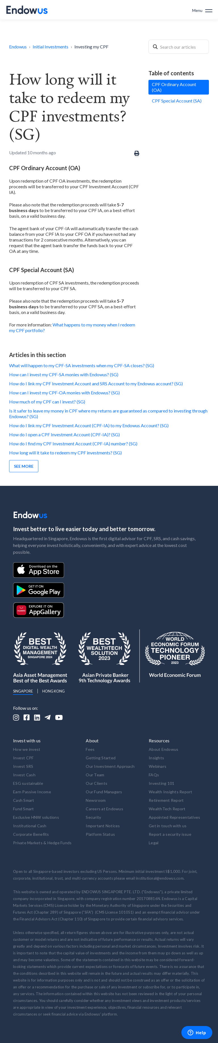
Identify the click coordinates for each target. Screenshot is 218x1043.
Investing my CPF (91, 46)
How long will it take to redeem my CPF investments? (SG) (65, 452)
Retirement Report (166, 800)
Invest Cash (24, 774)
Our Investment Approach (110, 766)
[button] (202, 10)
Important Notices (103, 825)
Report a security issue (170, 834)
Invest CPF (23, 757)
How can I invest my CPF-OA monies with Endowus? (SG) (64, 392)
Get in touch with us (167, 825)
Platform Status (100, 834)
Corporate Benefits (31, 834)
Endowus (18, 46)
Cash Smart (23, 800)
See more (23, 466)
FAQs (154, 774)
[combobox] (178, 47)
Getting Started (101, 757)
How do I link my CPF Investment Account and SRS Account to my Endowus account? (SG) (96, 383)
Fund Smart (23, 808)
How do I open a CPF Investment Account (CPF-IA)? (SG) (64, 434)
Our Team (95, 774)
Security (93, 817)
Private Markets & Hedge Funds (42, 842)
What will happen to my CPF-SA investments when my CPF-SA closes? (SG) (81, 365)
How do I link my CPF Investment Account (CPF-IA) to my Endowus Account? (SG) (89, 425)
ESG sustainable (28, 783)
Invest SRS (23, 766)
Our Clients (96, 783)
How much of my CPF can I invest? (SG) (47, 401)
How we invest (26, 749)
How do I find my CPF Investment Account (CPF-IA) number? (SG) (73, 443)
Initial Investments (50, 46)
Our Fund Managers (104, 791)
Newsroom (96, 800)
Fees (90, 749)
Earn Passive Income (32, 791)
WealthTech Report (167, 808)
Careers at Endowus (104, 808)
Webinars (157, 766)
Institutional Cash (30, 825)
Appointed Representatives (174, 817)
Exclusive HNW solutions (36, 817)
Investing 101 (161, 783)
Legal (153, 842)
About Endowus (163, 749)
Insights (156, 757)
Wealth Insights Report (170, 791)
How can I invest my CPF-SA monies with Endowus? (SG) (63, 374)
